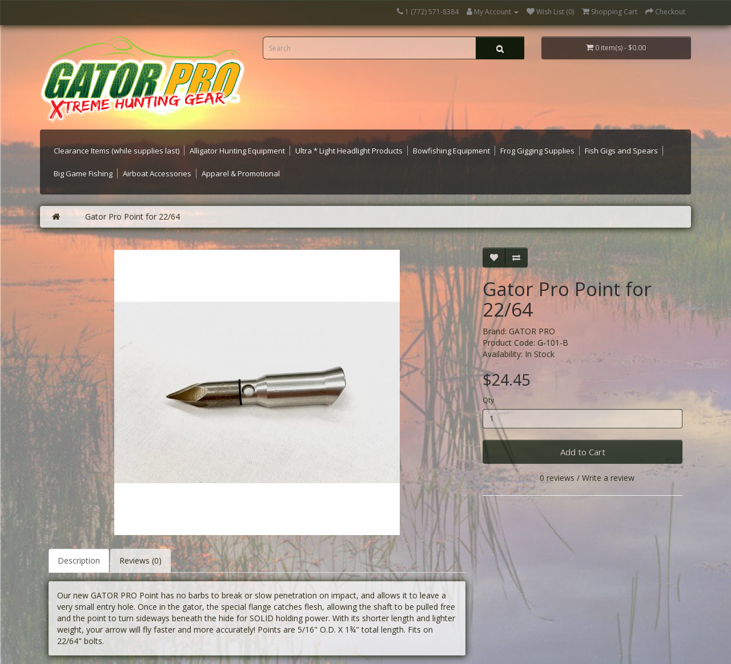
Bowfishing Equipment (451, 150)
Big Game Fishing (83, 173)
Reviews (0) (140, 560)
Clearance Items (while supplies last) (116, 150)
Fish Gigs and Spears (621, 150)
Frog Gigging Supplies (537, 150)
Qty (488, 400)
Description (79, 560)
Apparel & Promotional (241, 173)
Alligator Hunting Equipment (237, 150)
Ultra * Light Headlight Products (349, 150)
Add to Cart (582, 451)
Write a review (608, 477)
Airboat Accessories (157, 173)
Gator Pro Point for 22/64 (132, 216)
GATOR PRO (532, 331)
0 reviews (557, 477)
